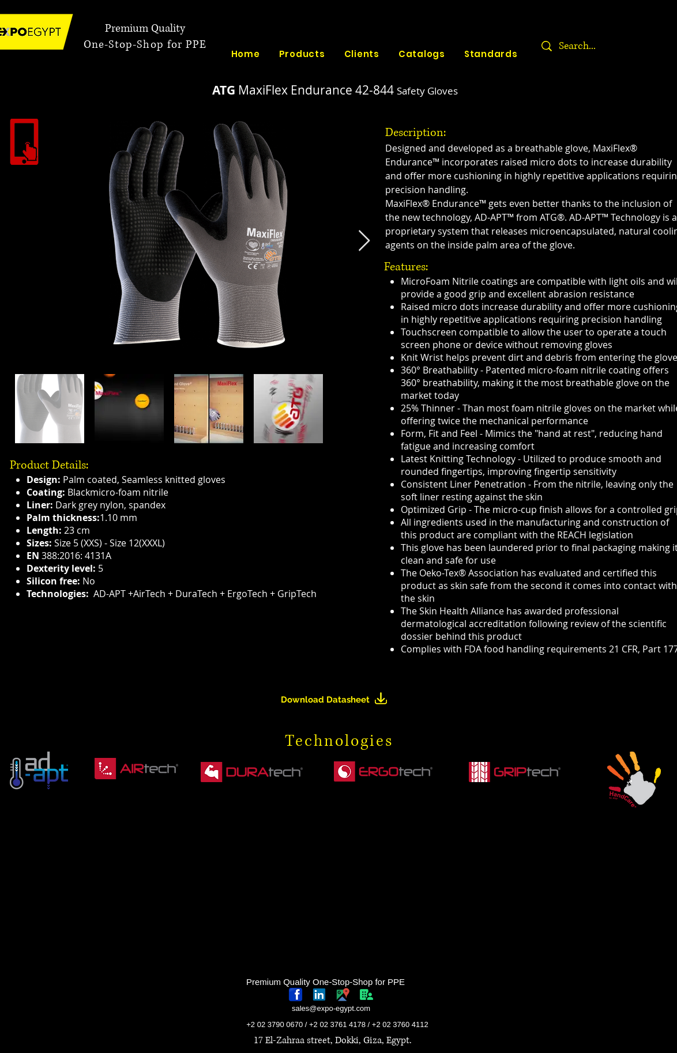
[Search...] (613, 46)
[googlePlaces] (343, 994)
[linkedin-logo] (319, 994)
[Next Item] (364, 241)
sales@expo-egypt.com (331, 1008)
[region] (40, 823)
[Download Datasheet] (339, 700)
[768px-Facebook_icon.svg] (295, 994)
